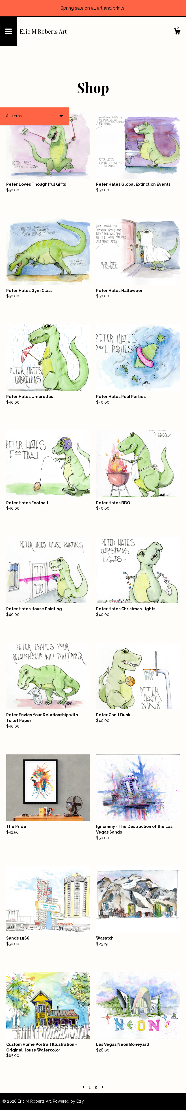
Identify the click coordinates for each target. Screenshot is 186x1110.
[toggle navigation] (8, 31)
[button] (34, 116)
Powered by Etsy (68, 1101)
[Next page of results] (102, 1087)
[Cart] (177, 32)
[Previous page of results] (84, 1087)
